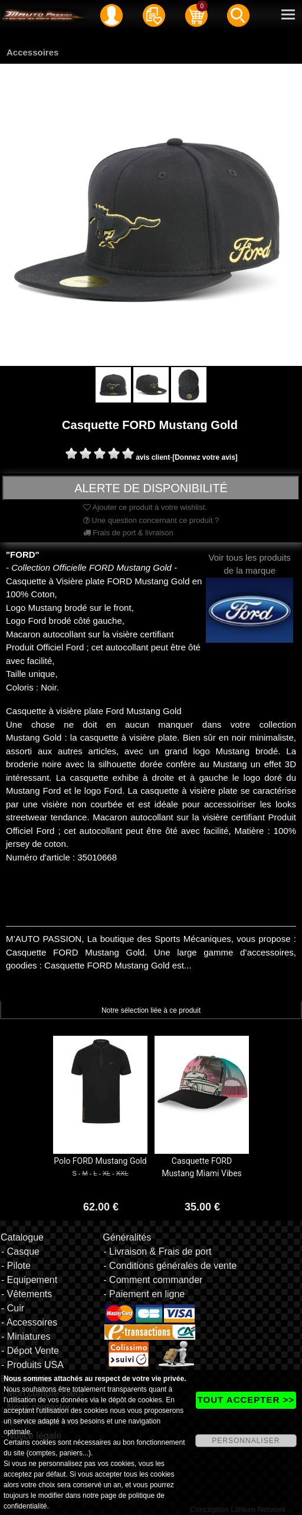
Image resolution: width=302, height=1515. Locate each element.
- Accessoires (29, 1322)
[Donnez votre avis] (205, 457)
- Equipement (29, 1280)
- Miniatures (26, 1336)
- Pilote (16, 1266)
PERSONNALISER (246, 1441)
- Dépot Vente (30, 1351)
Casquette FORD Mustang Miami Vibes (202, 1167)
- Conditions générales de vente (170, 1266)
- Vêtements (26, 1294)
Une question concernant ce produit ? (151, 520)
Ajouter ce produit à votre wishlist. (145, 507)
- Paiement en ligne (144, 1294)
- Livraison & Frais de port (157, 1251)
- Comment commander (152, 1280)
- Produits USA (32, 1365)
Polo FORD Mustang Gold (100, 1161)
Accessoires (32, 52)
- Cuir (12, 1308)
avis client (153, 457)
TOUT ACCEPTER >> (246, 1400)
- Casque (20, 1251)
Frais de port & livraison (128, 532)
